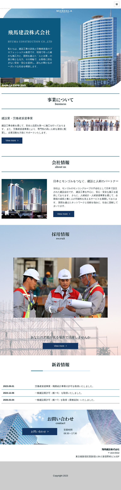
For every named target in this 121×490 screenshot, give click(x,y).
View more (11, 140)
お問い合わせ (38, 431)
